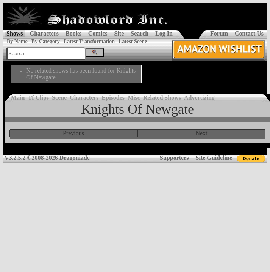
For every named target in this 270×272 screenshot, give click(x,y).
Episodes (113, 97)
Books (73, 33)
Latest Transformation (89, 41)
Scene (59, 97)
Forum (219, 33)
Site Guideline (214, 158)
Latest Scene (133, 41)
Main (18, 97)
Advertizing (199, 97)
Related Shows (162, 97)
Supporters (174, 158)
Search (139, 33)
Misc (134, 97)
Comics (98, 33)
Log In (164, 33)
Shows (14, 33)
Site (119, 33)
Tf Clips (38, 97)
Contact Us (249, 33)
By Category (45, 41)
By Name (17, 41)
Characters (44, 33)
